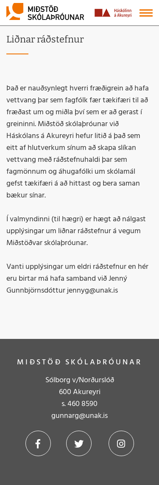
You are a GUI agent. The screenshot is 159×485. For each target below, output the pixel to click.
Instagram (121, 443)
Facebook (38, 443)
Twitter (79, 443)
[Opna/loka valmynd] (146, 13)
